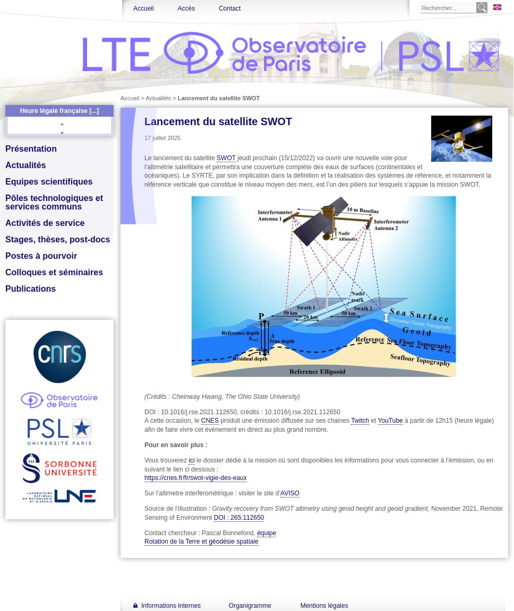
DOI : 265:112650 (239, 517)
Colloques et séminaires (54, 272)
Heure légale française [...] (59, 111)
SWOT (226, 158)
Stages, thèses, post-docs (57, 239)
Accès (186, 8)
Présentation (31, 148)
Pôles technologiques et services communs (54, 202)
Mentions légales (324, 605)
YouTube (390, 420)
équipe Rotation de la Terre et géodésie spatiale (210, 537)
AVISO (289, 493)
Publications (30, 288)
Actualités (25, 165)
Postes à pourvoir (41, 255)
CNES (210, 420)
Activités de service (44, 223)
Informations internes (171, 605)
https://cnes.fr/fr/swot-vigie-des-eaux (195, 478)
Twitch (360, 420)
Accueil (143, 8)
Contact (230, 8)
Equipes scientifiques (48, 181)
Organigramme (250, 605)
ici (191, 460)
